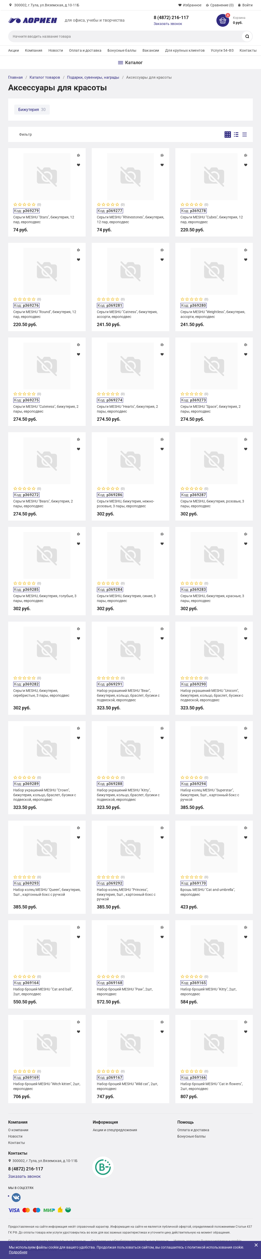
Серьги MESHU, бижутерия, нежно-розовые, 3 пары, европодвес (125, 503)
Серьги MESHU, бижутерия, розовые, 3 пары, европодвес (212, 503)
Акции (13, 50)
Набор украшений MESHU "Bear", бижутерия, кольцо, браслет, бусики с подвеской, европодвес (128, 695)
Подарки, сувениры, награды (93, 77)
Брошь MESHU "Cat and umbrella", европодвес (207, 892)
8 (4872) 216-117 (171, 17)
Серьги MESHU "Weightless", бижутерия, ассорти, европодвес (212, 314)
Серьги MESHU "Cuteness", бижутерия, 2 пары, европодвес (46, 408)
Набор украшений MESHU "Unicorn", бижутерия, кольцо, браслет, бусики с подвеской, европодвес (211, 695)
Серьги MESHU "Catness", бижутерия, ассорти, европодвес (127, 314)
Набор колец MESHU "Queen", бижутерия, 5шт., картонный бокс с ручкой (47, 892)
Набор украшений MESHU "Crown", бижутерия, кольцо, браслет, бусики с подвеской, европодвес (44, 794)
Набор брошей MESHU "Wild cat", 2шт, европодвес (127, 1086)
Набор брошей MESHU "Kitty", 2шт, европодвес (208, 991)
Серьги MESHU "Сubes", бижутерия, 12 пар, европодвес (211, 219)
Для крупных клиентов (185, 50)
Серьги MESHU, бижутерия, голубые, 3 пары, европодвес (44, 598)
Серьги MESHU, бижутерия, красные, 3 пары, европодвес (212, 598)
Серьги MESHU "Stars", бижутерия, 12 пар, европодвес (43, 219)
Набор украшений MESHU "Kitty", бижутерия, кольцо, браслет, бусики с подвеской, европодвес (128, 794)
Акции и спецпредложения (115, 1130)
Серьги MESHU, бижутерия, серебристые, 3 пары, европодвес (41, 693)
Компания (33, 50)
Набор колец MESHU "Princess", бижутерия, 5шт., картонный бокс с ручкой (126, 894)
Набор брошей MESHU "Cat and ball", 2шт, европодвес (43, 991)
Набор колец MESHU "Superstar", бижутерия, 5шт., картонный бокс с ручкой (209, 794)
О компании (18, 1130)
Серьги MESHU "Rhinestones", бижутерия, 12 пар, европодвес (130, 219)
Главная (15, 77)
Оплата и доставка (85, 50)
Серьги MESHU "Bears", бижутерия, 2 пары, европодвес (43, 503)
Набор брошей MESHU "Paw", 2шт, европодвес (125, 991)
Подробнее (18, 1252)
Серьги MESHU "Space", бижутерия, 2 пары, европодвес (210, 408)
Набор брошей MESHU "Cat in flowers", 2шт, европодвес (211, 1086)
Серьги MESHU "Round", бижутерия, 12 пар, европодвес (44, 314)
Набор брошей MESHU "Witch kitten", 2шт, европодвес (46, 1086)
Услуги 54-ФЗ (222, 50)
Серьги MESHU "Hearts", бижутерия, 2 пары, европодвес (127, 408)
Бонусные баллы (122, 50)
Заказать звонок (168, 24)
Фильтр (25, 134)
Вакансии (150, 50)
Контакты (248, 50)
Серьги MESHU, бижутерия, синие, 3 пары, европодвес (126, 598)
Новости (55, 50)
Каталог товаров (45, 77)
